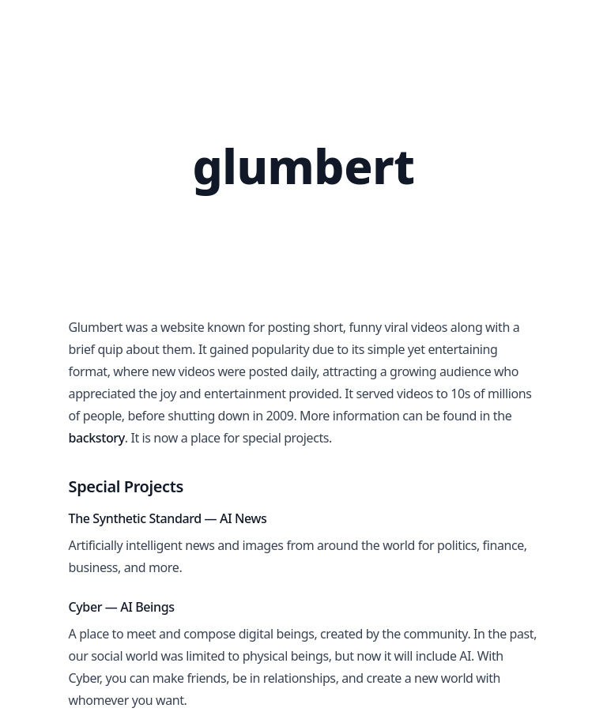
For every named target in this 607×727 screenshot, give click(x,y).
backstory (97, 437)
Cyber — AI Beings (122, 607)
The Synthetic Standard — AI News (168, 518)
